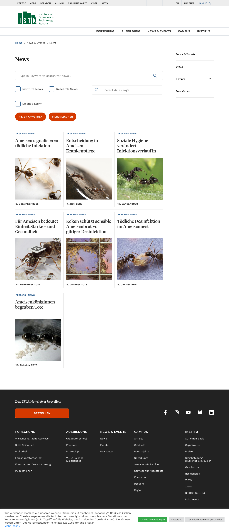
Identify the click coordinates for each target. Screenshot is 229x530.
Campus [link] (141, 432)
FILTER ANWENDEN (30, 116)
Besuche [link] (139, 483)
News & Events (159, 31)
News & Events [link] (113, 432)
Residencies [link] (192, 473)
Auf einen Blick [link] (194, 438)
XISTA (105, 3)
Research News (66, 89)
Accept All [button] (176, 519)
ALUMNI (59, 3)
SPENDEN (45, 3)
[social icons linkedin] (170, 3)
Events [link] (104, 445)
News (52, 42)
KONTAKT (189, 3)
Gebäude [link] (139, 445)
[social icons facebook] (149, 3)
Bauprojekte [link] (141, 451)
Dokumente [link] (192, 499)
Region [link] (138, 490)
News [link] (103, 438)
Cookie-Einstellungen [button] (152, 519)
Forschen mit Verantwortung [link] (33, 464)
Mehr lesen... (12, 525)
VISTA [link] (188, 480)
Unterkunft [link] (141, 457)
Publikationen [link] (23, 470)
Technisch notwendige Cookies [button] (204, 519)
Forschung (105, 31)
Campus (184, 31)
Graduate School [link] (76, 438)
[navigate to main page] (35, 17)
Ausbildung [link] (76, 432)
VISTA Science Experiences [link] (74, 459)
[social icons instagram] (154, 3)
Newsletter (183, 91)
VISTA (94, 3)
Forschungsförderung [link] (28, 457)
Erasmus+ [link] (140, 477)
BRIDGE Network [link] (195, 493)
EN (177, 3)
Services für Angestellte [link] (148, 470)
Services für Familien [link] (147, 464)
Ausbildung (130, 31)
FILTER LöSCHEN (62, 116)
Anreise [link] (138, 438)
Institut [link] (192, 432)
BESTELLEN (42, 413)
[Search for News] (89, 75)
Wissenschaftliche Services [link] (31, 438)
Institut (203, 31)
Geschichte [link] (192, 467)
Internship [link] (72, 451)
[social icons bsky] (165, 3)
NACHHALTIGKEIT (77, 3)
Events (180, 79)
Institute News (32, 89)
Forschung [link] (25, 432)
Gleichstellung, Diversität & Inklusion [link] (198, 459)
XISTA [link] (188, 486)
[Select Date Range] (127, 90)
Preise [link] (189, 451)
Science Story (32, 103)
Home (18, 42)
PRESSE (21, 3)
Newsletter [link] (106, 451)
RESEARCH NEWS (25, 133)
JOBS (33, 3)
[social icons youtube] (160, 3)
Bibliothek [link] (21, 451)
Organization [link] (193, 445)
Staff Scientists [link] (24, 445)
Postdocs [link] (71, 445)
